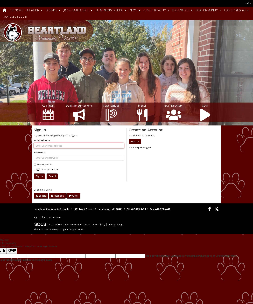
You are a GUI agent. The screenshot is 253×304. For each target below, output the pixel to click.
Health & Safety (155, 10)
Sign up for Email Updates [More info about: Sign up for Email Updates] (47, 217)
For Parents (180, 10)
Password (39, 152)
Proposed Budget (15, 16)
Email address (42, 140)
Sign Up (135, 141)
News (133, 10)
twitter (73, 195)
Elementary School (109, 10)
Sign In (39, 176)
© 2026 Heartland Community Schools (69, 224)
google (41, 195)
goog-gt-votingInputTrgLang (191, 256)
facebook (57, 195)
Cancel (52, 176)
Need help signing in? (140, 147)
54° (248, 3)
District (51, 10)
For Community (207, 10)
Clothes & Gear (235, 10)
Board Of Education (25, 10)
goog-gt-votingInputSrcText (221, 256)
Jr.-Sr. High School (76, 10)
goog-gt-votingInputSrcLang (160, 256)
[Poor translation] (12, 251)
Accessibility (98, 224)
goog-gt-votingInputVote (39, 260)
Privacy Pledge (115, 224)
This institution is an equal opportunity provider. (59, 229)
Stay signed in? (43, 164)
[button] (41, 10)
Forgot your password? (46, 169)
